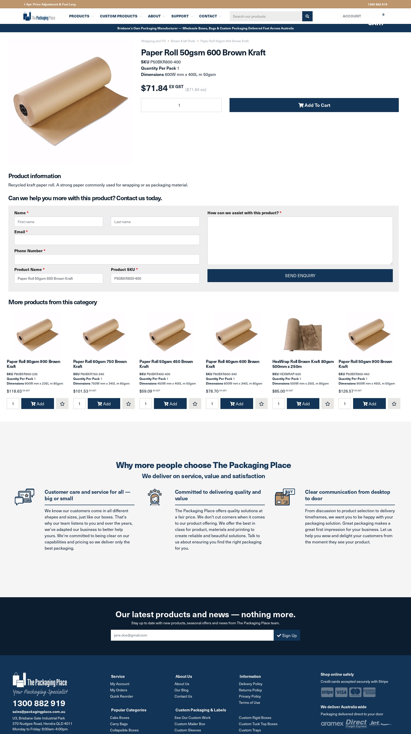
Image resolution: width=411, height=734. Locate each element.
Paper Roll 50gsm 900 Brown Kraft (365, 368)
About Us (183, 688)
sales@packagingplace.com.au (38, 716)
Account (351, 16)
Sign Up (287, 640)
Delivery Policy (251, 688)
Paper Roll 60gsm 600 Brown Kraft (233, 368)
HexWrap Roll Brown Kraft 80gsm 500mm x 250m (303, 368)
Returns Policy (251, 694)
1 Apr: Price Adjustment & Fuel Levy (50, 4)
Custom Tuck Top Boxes (259, 727)
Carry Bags (120, 727)
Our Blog (183, 694)
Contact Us (184, 700)
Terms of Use (250, 706)
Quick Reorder (122, 700)
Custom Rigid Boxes (256, 721)
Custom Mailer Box (191, 727)
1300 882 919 (377, 4)
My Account (120, 688)
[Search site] (305, 16)
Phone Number (29, 251)
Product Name (29, 269)
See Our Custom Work (194, 721)
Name (21, 213)
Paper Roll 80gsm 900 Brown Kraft (33, 368)
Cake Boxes (120, 721)
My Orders (119, 694)
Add (37, 408)
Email (107, 237)
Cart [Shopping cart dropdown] (372, 18)
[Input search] (263, 16)
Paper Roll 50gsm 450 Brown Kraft (166, 368)
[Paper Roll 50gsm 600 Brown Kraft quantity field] (181, 105)
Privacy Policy (251, 700)
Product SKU (124, 269)
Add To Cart (314, 105)
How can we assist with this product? (244, 213)
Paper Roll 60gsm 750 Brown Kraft (100, 368)
